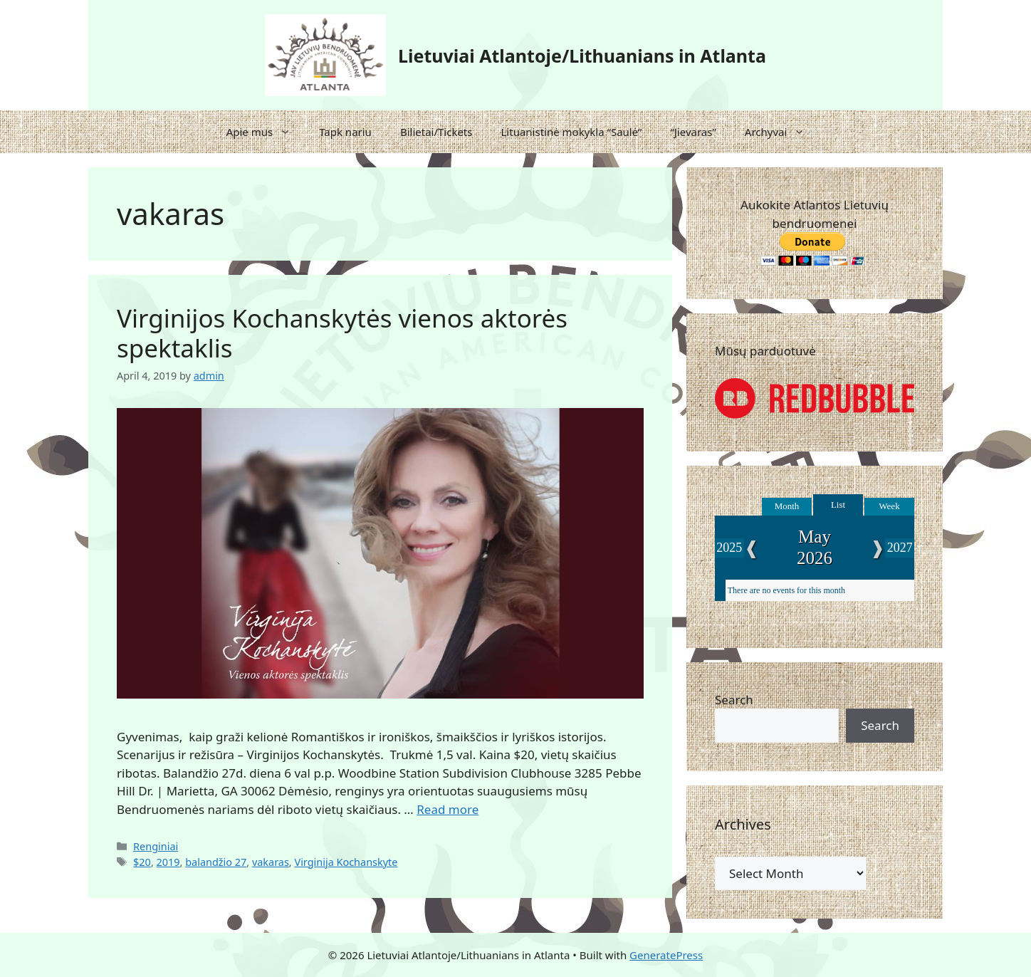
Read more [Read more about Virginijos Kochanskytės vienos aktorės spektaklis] (447, 809)
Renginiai (155, 846)
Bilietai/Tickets (436, 132)
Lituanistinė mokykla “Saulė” (571, 132)
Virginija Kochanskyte (345, 862)
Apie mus (265, 131)
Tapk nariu (345, 132)
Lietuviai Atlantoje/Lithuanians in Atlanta (582, 55)
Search (734, 699)
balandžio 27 (215, 862)
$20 (142, 862)
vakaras (270, 862)
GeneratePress (666, 955)
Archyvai (782, 131)
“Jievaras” (693, 132)
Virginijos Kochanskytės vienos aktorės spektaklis (342, 333)
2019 (168, 862)
